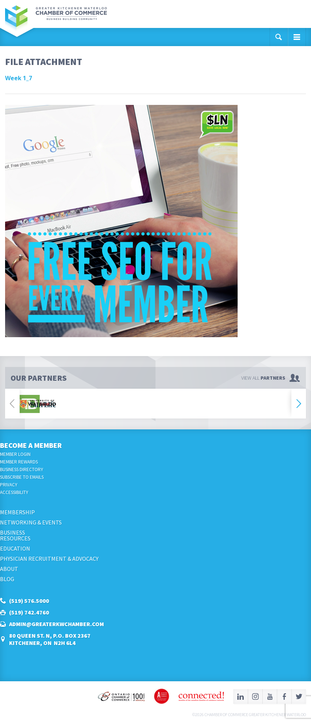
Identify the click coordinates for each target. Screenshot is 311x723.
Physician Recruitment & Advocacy (49, 558)
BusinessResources (15, 535)
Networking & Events (31, 522)
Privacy (8, 485)
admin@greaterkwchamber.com (56, 624)
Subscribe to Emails (22, 477)
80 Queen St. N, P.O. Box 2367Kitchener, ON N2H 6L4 (49, 639)
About (9, 568)
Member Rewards (19, 462)
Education (15, 548)
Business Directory (21, 469)
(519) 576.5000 (29, 600)
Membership (17, 512)
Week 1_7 (18, 78)
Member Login (15, 454)
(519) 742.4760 (29, 612)
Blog (7, 579)
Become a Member (31, 445)
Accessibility (14, 492)
